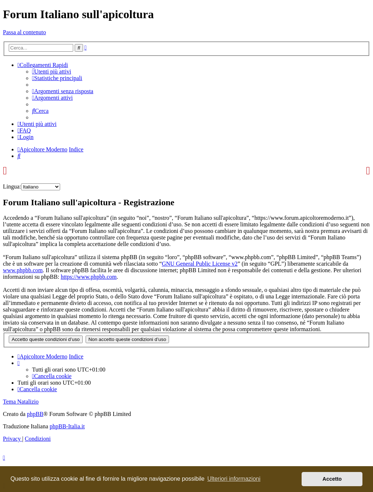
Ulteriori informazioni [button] (233, 479)
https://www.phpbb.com (89, 277)
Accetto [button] (332, 479)
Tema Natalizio (21, 401)
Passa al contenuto (24, 32)
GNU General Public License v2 (199, 264)
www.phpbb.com (23, 270)
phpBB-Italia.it (67, 426)
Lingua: (12, 186)
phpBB (35, 414)
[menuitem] (51, 71)
